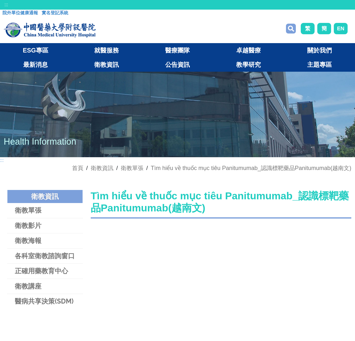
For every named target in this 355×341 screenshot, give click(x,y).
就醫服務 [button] (106, 50)
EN (340, 28)
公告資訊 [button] (177, 64)
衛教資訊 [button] (106, 64)
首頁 (77, 168)
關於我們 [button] (319, 50)
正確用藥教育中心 (41, 271)
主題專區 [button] (319, 64)
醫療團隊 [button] (177, 50)
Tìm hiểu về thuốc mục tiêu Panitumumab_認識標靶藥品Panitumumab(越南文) (251, 168)
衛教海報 (28, 240)
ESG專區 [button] (35, 50)
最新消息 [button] (35, 64)
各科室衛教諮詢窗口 (45, 256)
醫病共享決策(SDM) (44, 301)
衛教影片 (28, 225)
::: (6, 4)
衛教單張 (132, 168)
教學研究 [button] (248, 64)
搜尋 (291, 29)
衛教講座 (28, 286)
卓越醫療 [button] (248, 50)
